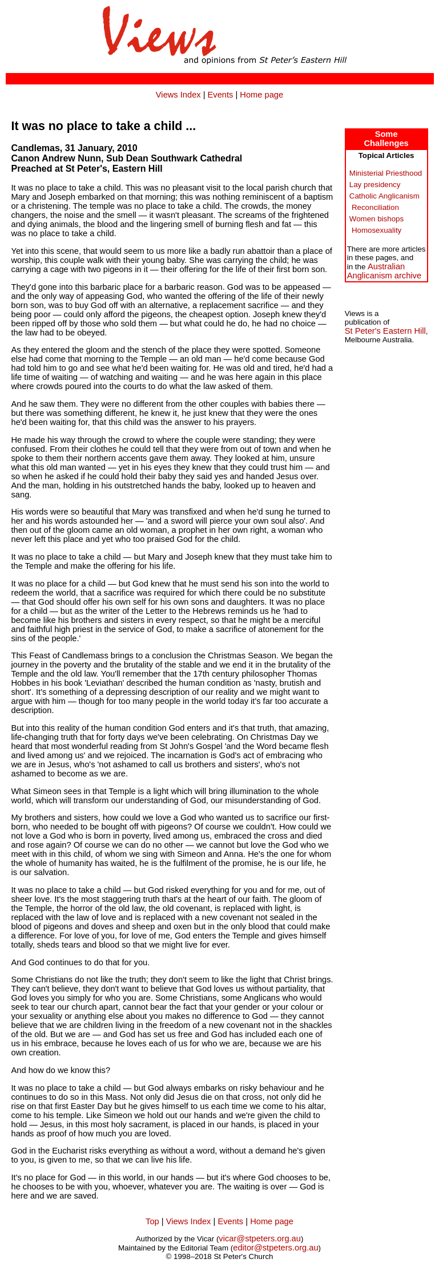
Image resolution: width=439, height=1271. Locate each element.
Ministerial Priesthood (385, 173)
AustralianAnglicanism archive (384, 271)
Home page (261, 94)
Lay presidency (375, 184)
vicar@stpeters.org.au (260, 1238)
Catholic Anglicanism (384, 196)
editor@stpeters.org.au (275, 1247)
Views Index (178, 94)
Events (220, 94)
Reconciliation (375, 207)
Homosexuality (376, 230)
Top (152, 1221)
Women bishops (376, 218)
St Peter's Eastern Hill (385, 330)
